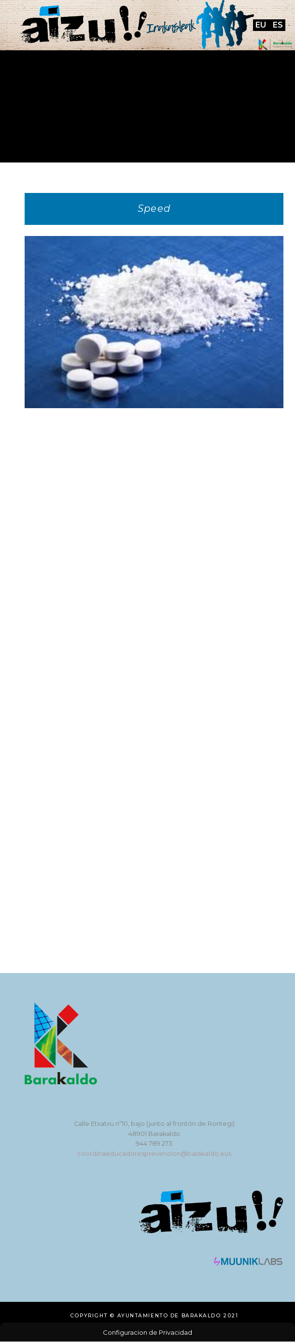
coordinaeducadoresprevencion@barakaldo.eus (154, 1153)
